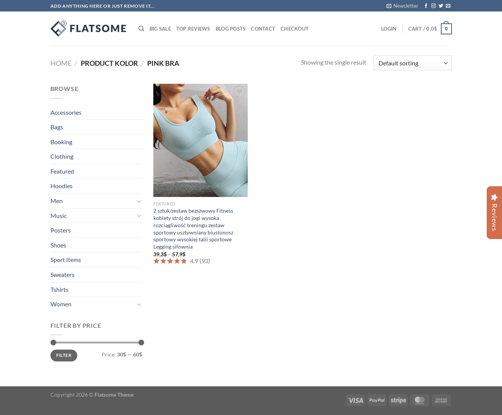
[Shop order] (413, 62)
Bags (56, 126)
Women (60, 304)
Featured (62, 171)
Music (58, 215)
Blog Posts (231, 29)
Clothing (61, 156)
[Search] (141, 28)
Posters (60, 230)
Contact (263, 29)
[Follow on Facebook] (426, 6)
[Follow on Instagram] (433, 6)
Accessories (65, 112)
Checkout (295, 29)
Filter (63, 355)
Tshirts (59, 289)
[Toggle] (139, 200)
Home (60, 63)
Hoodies (61, 185)
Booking (61, 141)
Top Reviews (193, 29)
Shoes (58, 245)
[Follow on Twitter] (441, 6)
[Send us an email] (448, 6)
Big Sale (160, 29)
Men (56, 200)
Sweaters (62, 274)
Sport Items (65, 259)
